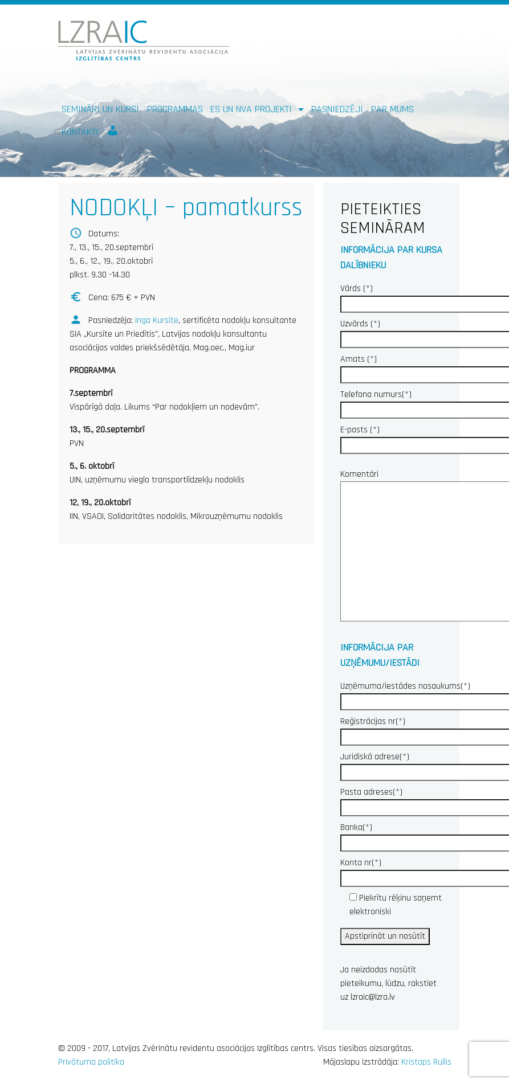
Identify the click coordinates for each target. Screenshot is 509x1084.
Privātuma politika (91, 1062)
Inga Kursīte (156, 320)
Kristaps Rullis (426, 1062)
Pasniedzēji (337, 109)
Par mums (392, 109)
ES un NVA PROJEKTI (252, 109)
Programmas (175, 109)
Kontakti (80, 131)
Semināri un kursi (100, 109)
